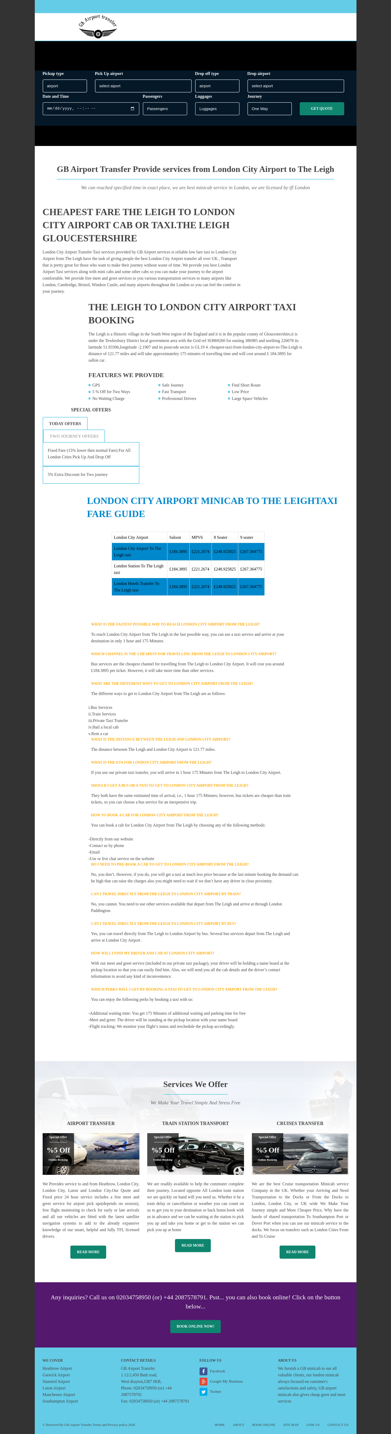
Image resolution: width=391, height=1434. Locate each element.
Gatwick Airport (56, 1375)
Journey (254, 96)
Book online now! (195, 1326)
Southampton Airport (60, 1401)
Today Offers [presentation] (65, 423)
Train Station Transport (195, 1123)
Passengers (152, 96)
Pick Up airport (109, 73)
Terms (97, 1425)
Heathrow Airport (57, 1368)
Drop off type (207, 73)
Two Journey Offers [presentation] (74, 436)
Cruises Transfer (300, 1123)
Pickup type (53, 73)
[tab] (65, 423)
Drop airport (258, 73)
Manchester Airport (59, 1394)
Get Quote (322, 109)
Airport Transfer (91, 1123)
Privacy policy (117, 1425)
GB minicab (310, 1368)
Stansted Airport (56, 1381)
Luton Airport (54, 1388)
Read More (88, 1252)
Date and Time (56, 96)
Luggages (203, 96)
